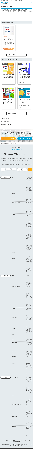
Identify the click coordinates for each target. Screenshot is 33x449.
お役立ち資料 (24, 170)
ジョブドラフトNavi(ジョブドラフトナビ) (29, 283)
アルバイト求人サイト (15, 377)
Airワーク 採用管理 (28, 256)
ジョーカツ (29, 305)
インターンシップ (14, 308)
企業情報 (6, 440)
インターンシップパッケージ (29, 314)
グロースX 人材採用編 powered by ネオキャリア (29, 268)
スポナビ (30, 296)
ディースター (28, 404)
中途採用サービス (5, 177)
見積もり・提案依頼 (8, 138)
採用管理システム (14, 252)
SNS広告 (13, 214)
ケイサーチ (29, 388)
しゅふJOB (28, 378)
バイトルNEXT (29, 380)
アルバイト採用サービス (5, 377)
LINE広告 (28, 215)
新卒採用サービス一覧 (5, 121)
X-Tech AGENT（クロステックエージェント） (29, 224)
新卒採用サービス (5, 275)
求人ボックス (28, 193)
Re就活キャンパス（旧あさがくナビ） (29, 325)
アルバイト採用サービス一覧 (6, 124)
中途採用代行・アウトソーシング (29, 236)
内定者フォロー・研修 (15, 339)
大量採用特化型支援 (29, 232)
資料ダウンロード (25, 138)
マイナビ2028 (28, 275)
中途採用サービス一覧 (5, 118)
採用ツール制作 (14, 245)
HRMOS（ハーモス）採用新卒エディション (29, 358)
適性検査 (13, 258)
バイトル (27, 377)
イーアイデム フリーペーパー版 (29, 405)
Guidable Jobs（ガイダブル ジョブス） (28, 386)
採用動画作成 (28, 245)
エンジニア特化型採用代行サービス (29, 242)
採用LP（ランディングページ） (29, 249)
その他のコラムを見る (11, 113)
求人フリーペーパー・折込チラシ (17, 404)
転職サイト (13, 177)
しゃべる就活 (27, 303)
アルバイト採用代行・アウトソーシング (29, 417)
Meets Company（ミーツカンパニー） (29, 295)
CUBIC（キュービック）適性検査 (29, 262)
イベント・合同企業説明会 (16, 286)
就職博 (27, 297)
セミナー (13, 169)
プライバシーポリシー (23, 440)
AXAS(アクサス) (29, 269)
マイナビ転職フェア (29, 186)
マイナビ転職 (28, 177)
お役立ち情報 (19, 170)
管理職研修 (27, 339)
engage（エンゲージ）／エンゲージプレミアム (29, 209)
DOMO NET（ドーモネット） (29, 391)
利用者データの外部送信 (16, 441)
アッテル (28, 261)
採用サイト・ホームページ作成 (29, 246)
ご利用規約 (14, 440)
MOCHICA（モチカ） (29, 255)
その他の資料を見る (11, 54)
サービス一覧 (3, 170)
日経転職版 (30, 181)
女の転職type (29, 180)
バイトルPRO (28, 381)
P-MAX (27, 214)
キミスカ (30, 318)
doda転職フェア (28, 187)
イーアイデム (27, 390)
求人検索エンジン (14, 193)
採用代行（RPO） (14, 342)
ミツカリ (29, 368)
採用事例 (8, 169)
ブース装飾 (29, 248)
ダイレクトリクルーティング (16, 202)
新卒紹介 (13, 334)
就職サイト (13, 275)
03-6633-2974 (11, 154)
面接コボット (28, 426)
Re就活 (27, 181)
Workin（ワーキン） (28, 389)
